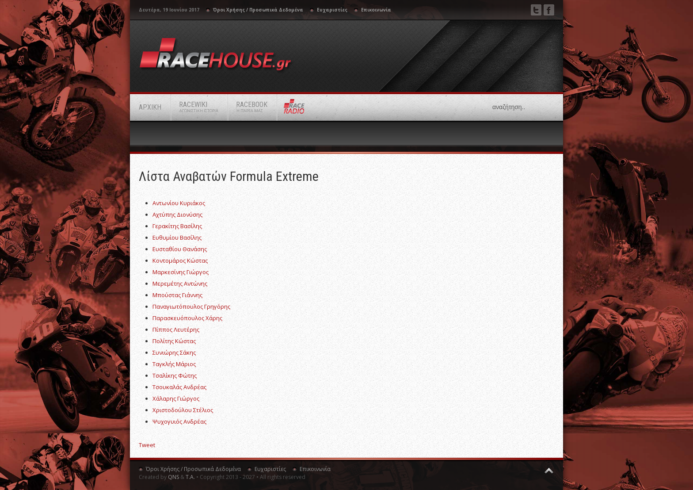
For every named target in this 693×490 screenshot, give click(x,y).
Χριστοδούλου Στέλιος (182, 410)
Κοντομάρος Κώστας (180, 260)
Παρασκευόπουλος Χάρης (187, 318)
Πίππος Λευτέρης (175, 329)
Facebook (549, 9)
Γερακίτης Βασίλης (177, 226)
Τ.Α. (190, 477)
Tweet (147, 445)
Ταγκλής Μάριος (174, 364)
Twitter (536, 9)
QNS (173, 477)
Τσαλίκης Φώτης (174, 375)
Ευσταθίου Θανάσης (179, 249)
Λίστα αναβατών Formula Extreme (229, 176)
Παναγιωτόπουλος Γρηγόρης (191, 306)
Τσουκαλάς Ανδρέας (179, 387)
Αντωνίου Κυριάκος (178, 203)
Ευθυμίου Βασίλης (177, 237)
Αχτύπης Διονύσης (177, 214)
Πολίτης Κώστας (174, 341)
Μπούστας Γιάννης (177, 295)
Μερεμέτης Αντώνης (179, 283)
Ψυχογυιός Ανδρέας (179, 421)
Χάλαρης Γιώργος (175, 398)
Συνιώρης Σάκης (174, 352)
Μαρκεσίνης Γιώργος (180, 272)
